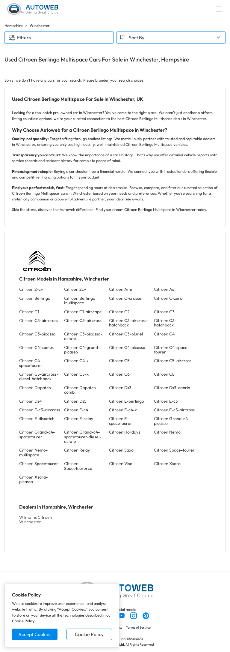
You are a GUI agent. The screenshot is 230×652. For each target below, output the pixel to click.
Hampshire (13, 25)
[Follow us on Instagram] (134, 615)
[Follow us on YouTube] (121, 615)
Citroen (31, 289)
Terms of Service (138, 627)
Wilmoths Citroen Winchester (35, 519)
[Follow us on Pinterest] (146, 615)
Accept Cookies (35, 634)
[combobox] (171, 38)
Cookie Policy (89, 634)
